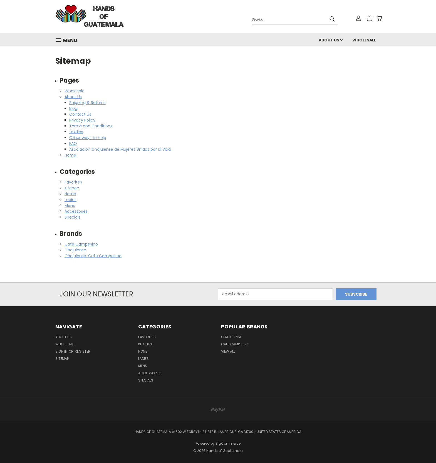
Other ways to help (87, 137)
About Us (331, 40)
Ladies (70, 199)
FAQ (73, 143)
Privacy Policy (82, 120)
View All (228, 351)
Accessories (76, 211)
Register (82, 351)
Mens (70, 205)
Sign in (61, 351)
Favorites (73, 182)
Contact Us (80, 114)
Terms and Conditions (90, 126)
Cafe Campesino (81, 244)
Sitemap (62, 358)
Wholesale (364, 40)
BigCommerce (228, 443)
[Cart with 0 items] (379, 18)
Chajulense (75, 250)
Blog (73, 108)
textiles (76, 132)
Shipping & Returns (87, 102)
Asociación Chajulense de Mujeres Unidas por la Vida (120, 149)
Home (70, 155)
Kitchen (72, 188)
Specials (72, 217)
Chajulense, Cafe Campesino (93, 256)
